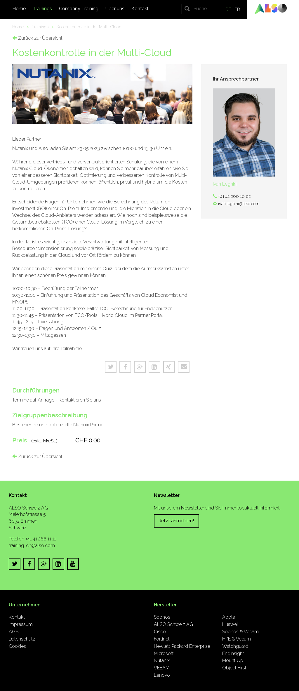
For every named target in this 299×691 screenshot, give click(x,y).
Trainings (42, 8)
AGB (14, 631)
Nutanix (162, 660)
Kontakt (140, 8)
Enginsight (233, 653)
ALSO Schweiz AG (173, 624)
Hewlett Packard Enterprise (182, 646)
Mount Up (232, 660)
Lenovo (162, 675)
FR (237, 9)
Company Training (78, 8)
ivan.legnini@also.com (238, 203)
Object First (234, 668)
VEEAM (161, 668)
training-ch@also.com (32, 545)
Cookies (17, 646)
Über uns (114, 8)
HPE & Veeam (236, 639)
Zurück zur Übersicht (37, 38)
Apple (228, 617)
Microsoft (164, 653)
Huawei (230, 624)
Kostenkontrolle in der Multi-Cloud (89, 26)
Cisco (160, 631)
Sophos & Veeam (240, 631)
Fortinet (162, 639)
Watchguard (235, 646)
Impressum (21, 624)
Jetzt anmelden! (176, 521)
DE (228, 9)
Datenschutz (22, 639)
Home (19, 8)
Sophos (162, 617)
